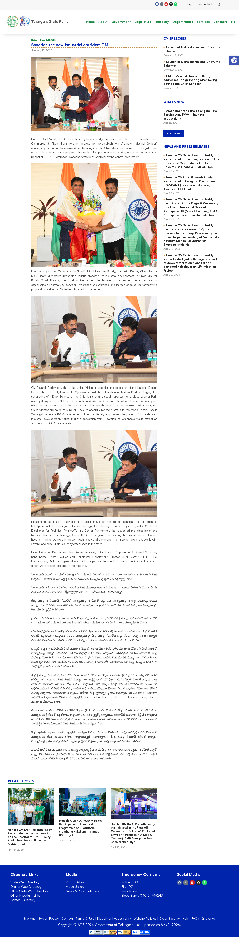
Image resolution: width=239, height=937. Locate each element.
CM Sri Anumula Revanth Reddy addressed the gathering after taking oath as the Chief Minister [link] (190, 80)
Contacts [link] (220, 22)
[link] (234, 60)
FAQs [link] (195, 918)
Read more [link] (173, 133)
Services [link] (203, 22)
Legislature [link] (143, 22)
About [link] (103, 22)
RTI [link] (233, 22)
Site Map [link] (29, 918)
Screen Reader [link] (48, 918)
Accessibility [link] (122, 918)
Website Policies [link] (145, 918)
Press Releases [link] (47, 40)
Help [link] (186, 918)
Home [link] (90, 22)
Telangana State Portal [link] (50, 21)
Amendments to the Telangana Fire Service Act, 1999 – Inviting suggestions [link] (190, 114)
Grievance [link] (209, 918)
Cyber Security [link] (169, 918)
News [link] (34, 40)
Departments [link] (183, 22)
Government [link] (121, 22)
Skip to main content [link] (196, 4)
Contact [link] (67, 918)
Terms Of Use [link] (85, 918)
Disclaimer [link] (104, 918)
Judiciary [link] (162, 22)
